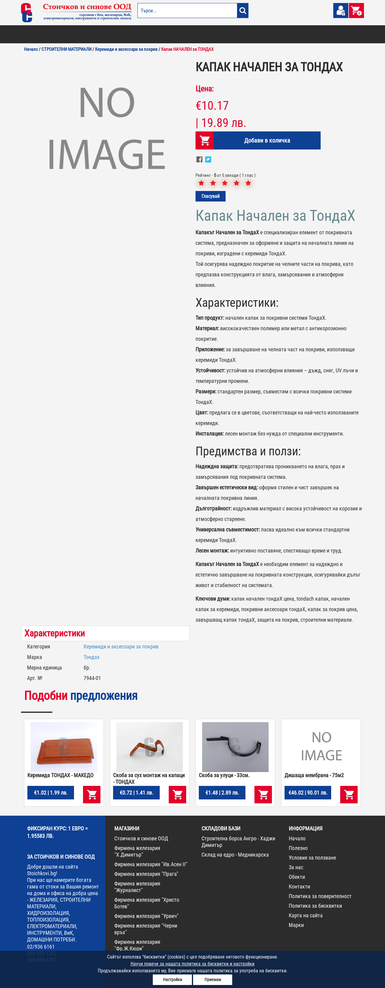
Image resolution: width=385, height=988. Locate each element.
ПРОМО (331, 34)
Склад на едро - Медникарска (235, 854)
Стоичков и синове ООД (141, 838)
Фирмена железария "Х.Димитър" (137, 851)
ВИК (121, 34)
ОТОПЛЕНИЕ (60, 34)
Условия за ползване (312, 857)
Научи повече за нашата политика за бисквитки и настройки (192, 964)
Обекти (297, 877)
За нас (296, 867)
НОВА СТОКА (311, 34)
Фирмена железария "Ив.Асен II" (150, 864)
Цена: (205, 88)
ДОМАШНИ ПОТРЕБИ (164, 34)
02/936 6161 (41, 946)
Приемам (213, 979)
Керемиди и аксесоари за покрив (121, 646)
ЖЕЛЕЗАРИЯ (231, 34)
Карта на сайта (306, 915)
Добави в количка (264, 140)
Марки (296, 925)
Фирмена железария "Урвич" (146, 916)
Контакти (299, 886)
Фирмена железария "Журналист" (137, 886)
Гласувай (211, 196)
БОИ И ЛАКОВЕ (34, 34)
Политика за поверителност (320, 896)
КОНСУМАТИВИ (285, 34)
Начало (297, 838)
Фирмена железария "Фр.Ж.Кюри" (137, 945)
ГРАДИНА (136, 34)
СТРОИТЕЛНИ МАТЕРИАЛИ (93, 34)
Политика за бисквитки (315, 906)
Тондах (92, 657)
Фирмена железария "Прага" (146, 874)
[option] (105, 131)
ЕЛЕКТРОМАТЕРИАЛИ (201, 34)
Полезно (298, 848)
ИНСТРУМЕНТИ (257, 34)
